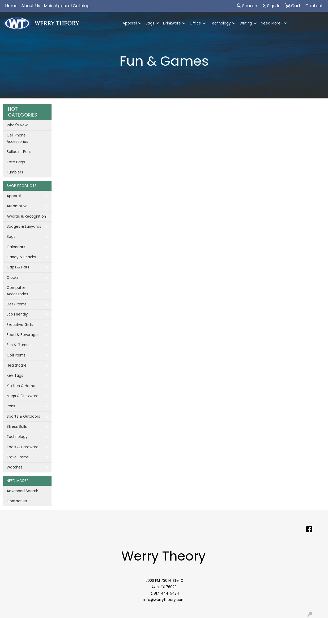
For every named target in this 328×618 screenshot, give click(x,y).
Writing (246, 23)
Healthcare (17, 365)
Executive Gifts (20, 324)
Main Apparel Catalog (67, 6)
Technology (220, 23)
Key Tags (15, 375)
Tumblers (15, 172)
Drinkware (172, 23)
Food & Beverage (22, 334)
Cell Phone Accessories (17, 138)
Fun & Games (19, 344)
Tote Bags (16, 162)
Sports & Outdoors (23, 416)
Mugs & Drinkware (23, 396)
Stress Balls (17, 426)
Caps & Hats (18, 267)
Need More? (272, 23)
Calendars (16, 247)
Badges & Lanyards (24, 226)
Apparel (130, 23)
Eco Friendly (17, 314)
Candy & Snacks (21, 257)
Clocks (13, 277)
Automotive (17, 206)
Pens (11, 406)
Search (247, 6)
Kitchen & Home (21, 385)
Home (11, 6)
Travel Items (18, 457)
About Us (30, 6)
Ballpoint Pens (19, 151)
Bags (150, 23)
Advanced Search (22, 490)
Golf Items (16, 355)
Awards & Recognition (26, 216)
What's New (17, 125)
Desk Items (17, 304)
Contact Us (17, 501)
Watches (15, 467)
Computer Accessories (17, 291)
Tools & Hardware (23, 447)
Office (195, 23)
